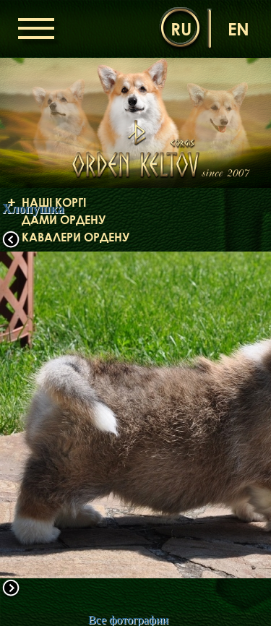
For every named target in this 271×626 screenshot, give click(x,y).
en (238, 28)
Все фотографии (128, 620)
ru (181, 28)
